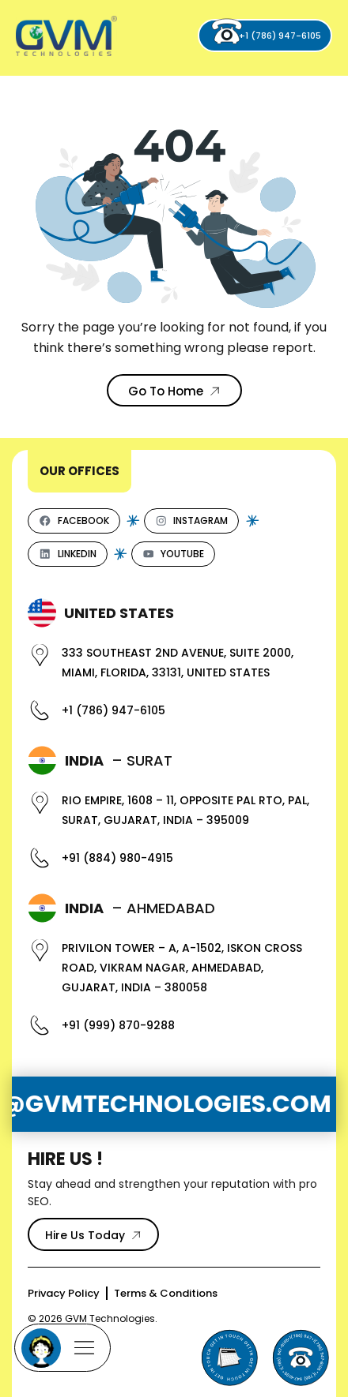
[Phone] (300, 1357)
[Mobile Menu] (62, 1348)
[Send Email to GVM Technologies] (229, 1357)
